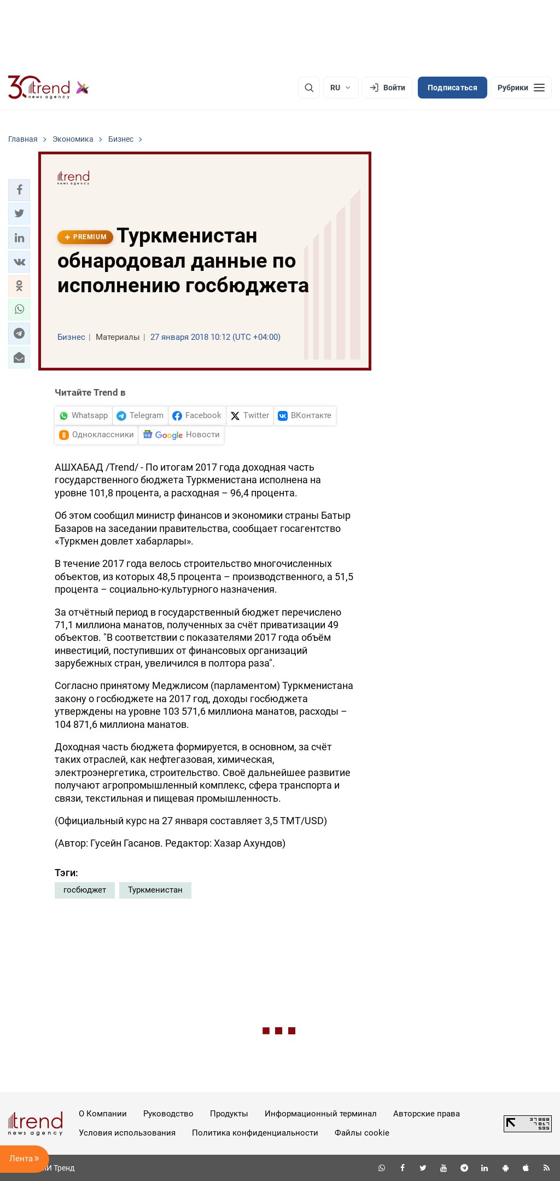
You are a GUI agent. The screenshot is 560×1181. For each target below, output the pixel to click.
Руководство (168, 1114)
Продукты (229, 1114)
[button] (19, 190)
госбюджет (84, 890)
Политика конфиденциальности (255, 1133)
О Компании (103, 1114)
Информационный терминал (321, 1114)
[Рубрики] (521, 88)
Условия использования (127, 1133)
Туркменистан (155, 890)
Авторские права (426, 1114)
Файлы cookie (362, 1133)
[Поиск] (309, 88)
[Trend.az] (48, 88)
